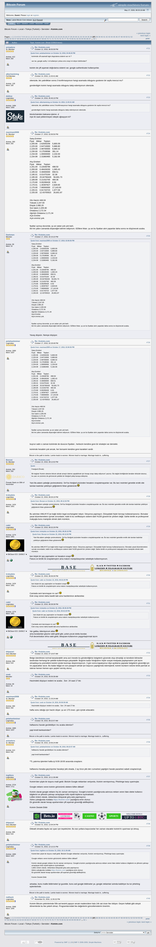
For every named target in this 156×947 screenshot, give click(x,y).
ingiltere (10, 775)
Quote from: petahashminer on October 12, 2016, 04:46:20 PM (53, 53)
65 (35, 39)
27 (69, 37)
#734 (148, 698)
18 (46, 37)
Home (11, 23)
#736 (148, 742)
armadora (10, 47)
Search (25, 23)
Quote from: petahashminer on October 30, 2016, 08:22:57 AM (53, 747)
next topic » (145, 35)
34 (86, 37)
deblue (9, 96)
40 (102, 37)
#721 (148, 48)
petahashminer (13, 341)
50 (127, 37)
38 (97, 37)
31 (79, 37)
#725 (148, 236)
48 (122, 37)
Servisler (45, 29)
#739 (148, 846)
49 (124, 37)
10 (26, 37)
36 (91, 37)
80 (72, 39)
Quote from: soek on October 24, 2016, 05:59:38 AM (49, 702)
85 (85, 39)
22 (56, 37)
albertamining (12, 74)
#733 (148, 676)
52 (132, 37)
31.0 (34, 20)
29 (73, 37)
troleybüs (10, 495)
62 (28, 39)
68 (43, 39)
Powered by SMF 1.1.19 (64, 942)
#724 (148, 133)
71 (50, 39)
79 (70, 39)
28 (71, 37)
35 (88, 37)
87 (90, 39)
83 (80, 39)
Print (147, 38)
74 (58, 39)
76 (63, 39)
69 (45, 39)
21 (54, 37)
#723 (148, 97)
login (28, 15)
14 (36, 37)
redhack (10, 897)
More (46, 23)
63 (30, 39)
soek (8, 674)
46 (117, 37)
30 (76, 37)
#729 (148, 527)
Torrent (39, 20)
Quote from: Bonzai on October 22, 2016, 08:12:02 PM (50, 501)
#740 (148, 898)
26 (66, 37)
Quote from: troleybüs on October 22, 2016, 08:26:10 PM (51, 531)
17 (44, 37)
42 (107, 37)
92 (94, 39)
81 (75, 39)
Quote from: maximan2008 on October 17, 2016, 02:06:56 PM (52, 241)
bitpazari (10, 652)
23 (59, 37)
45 (114, 37)
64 (33, 39)
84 (82, 39)
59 (20, 39)
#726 (148, 342)
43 (109, 37)
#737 (148, 776)
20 (51, 37)
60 (23, 39)
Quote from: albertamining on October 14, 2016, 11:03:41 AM (52, 102)
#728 (148, 496)
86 (87, 39)
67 (40, 39)
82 (77, 39)
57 (15, 39)
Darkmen (10, 235)
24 (61, 37)
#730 (148, 575)
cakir (8, 525)
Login (32, 23)
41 (104, 37)
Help (18, 23)
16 (41, 37)
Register (39, 23)
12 (31, 37)
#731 (148, 603)
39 (99, 37)
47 (119, 37)
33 (83, 37)
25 (64, 37)
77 (65, 39)
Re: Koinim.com (42, 47)
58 (18, 39)
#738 (148, 824)
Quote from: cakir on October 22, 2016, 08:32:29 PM (49, 580)
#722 (148, 75)
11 (29, 37)
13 (34, 37)
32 (81, 37)
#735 (148, 720)
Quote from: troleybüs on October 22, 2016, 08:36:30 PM (51, 608)
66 (38, 39)
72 (53, 39)
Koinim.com (56, 29)
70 (48, 39)
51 (129, 37)
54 (8, 39)
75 (60, 39)
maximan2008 (12, 132)
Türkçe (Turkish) (32, 29)
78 (68, 39)
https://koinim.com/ (61, 799)
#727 (148, 461)
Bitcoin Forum (11, 29)
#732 (148, 653)
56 (13, 39)
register (36, 15)
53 (6, 39)
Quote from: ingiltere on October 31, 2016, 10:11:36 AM (50, 850)
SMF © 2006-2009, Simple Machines (87, 942)
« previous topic (143, 33)
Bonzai (9, 460)
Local (21, 29)
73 (55, 39)
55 (11, 39)
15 (39, 37)
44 (112, 37)
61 (25, 39)
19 (49, 37)
